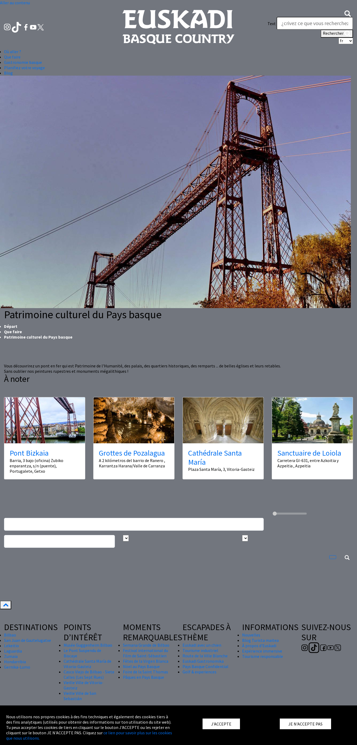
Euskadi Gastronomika (203, 661)
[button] (347, 12)
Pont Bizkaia (29, 453)
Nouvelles (251, 635)
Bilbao (10, 635)
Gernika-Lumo (17, 667)
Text (271, 23)
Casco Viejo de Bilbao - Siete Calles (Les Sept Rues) (89, 674)
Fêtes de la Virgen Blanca (145, 661)
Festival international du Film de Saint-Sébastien (145, 653)
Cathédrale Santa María (215, 457)
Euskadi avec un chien (202, 645)
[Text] (315, 23)
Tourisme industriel (200, 650)
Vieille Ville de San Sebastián (80, 695)
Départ (10, 326)
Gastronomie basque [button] (23, 62)
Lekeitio (11, 645)
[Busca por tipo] (245, 538)
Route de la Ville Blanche (205, 655)
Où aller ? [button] (12, 51)
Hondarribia (15, 661)
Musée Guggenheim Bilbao (88, 645)
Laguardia (13, 651)
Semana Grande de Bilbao (146, 645)
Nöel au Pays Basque (141, 666)
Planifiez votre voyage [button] (24, 67)
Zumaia (11, 656)
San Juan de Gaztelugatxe (27, 640)
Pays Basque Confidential (205, 666)
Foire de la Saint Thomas (145, 671)
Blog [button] (8, 73)
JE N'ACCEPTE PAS (305, 724)
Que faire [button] (12, 57)
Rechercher (337, 33)
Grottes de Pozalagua (132, 453)
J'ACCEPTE (221, 724)
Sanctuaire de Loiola (309, 453)
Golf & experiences (199, 671)
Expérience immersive (262, 651)
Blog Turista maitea (260, 640)
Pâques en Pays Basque (143, 677)
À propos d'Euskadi (259, 645)
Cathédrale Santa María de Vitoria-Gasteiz (87, 663)
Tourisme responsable (262, 656)
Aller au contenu (15, 2)
